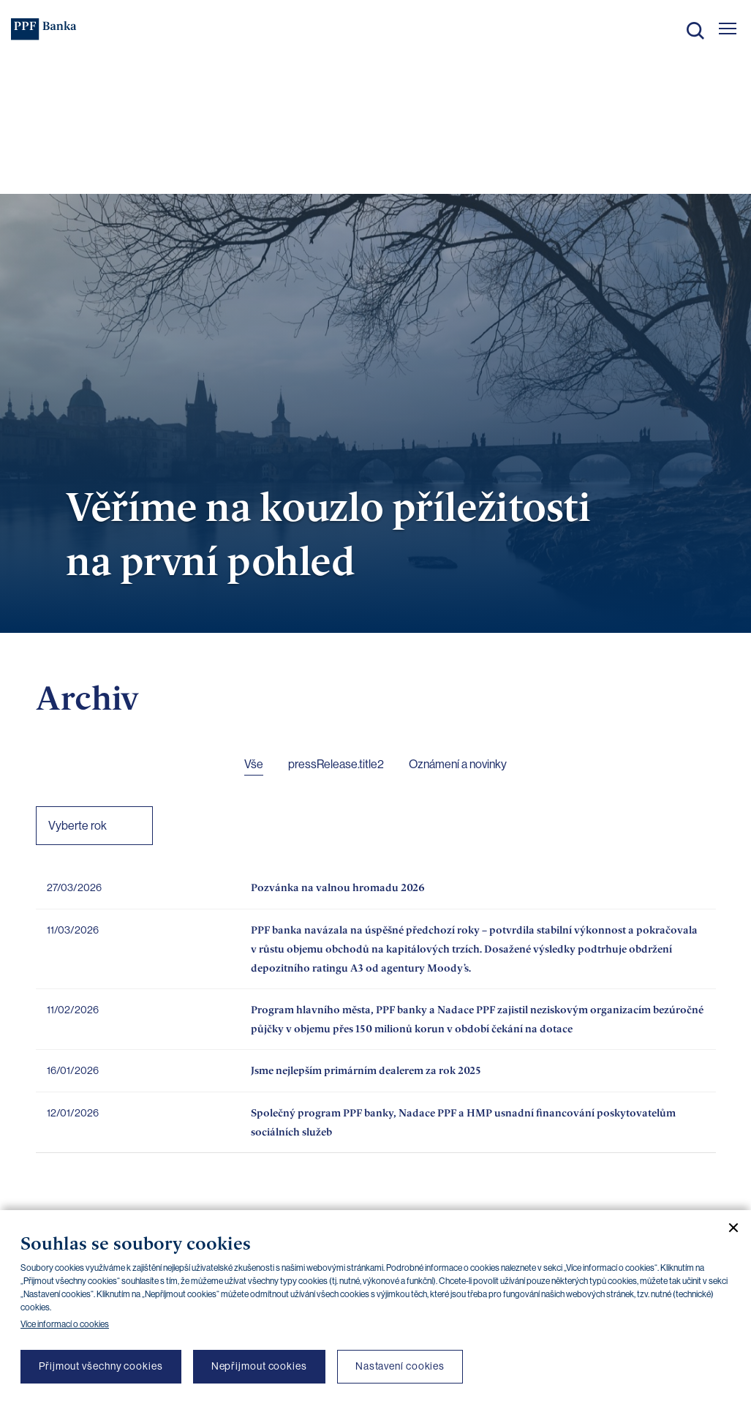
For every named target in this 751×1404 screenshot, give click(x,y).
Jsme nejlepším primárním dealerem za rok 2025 (366, 1070)
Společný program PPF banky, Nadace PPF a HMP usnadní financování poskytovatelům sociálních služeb (463, 1122)
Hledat (695, 31)
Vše (253, 764)
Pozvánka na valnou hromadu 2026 (338, 887)
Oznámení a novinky (458, 764)
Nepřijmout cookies (259, 1366)
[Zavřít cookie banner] (727, 1228)
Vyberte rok (77, 826)
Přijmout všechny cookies (101, 1366)
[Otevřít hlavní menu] (727, 28)
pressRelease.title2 (336, 764)
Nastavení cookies (400, 1366)
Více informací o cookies (64, 1324)
